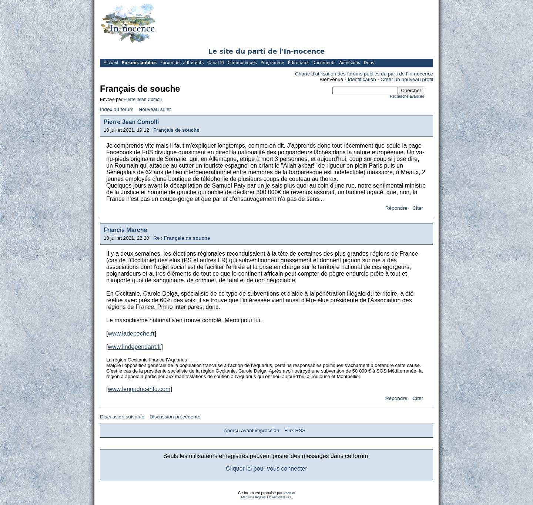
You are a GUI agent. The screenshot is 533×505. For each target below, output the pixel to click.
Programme (272, 62)
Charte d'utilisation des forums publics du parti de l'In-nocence (364, 74)
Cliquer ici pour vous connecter (266, 468)
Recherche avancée (407, 96)
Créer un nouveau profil (407, 79)
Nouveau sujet (154, 109)
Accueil (111, 62)
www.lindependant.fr (134, 347)
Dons (369, 62)
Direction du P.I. (280, 497)
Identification (362, 79)
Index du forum (117, 109)
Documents (324, 62)
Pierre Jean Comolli (143, 99)
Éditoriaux (298, 62)
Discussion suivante (122, 417)
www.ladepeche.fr (131, 333)
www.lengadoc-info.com (139, 389)
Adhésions (349, 62)
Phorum (289, 493)
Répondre (396, 208)
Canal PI (215, 62)
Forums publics (139, 62)
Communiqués (242, 62)
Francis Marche (125, 230)
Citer (417, 208)
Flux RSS (294, 430)
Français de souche (176, 130)
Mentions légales (253, 497)
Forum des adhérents (182, 62)
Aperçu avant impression (251, 430)
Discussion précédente (175, 417)
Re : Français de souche (181, 238)
